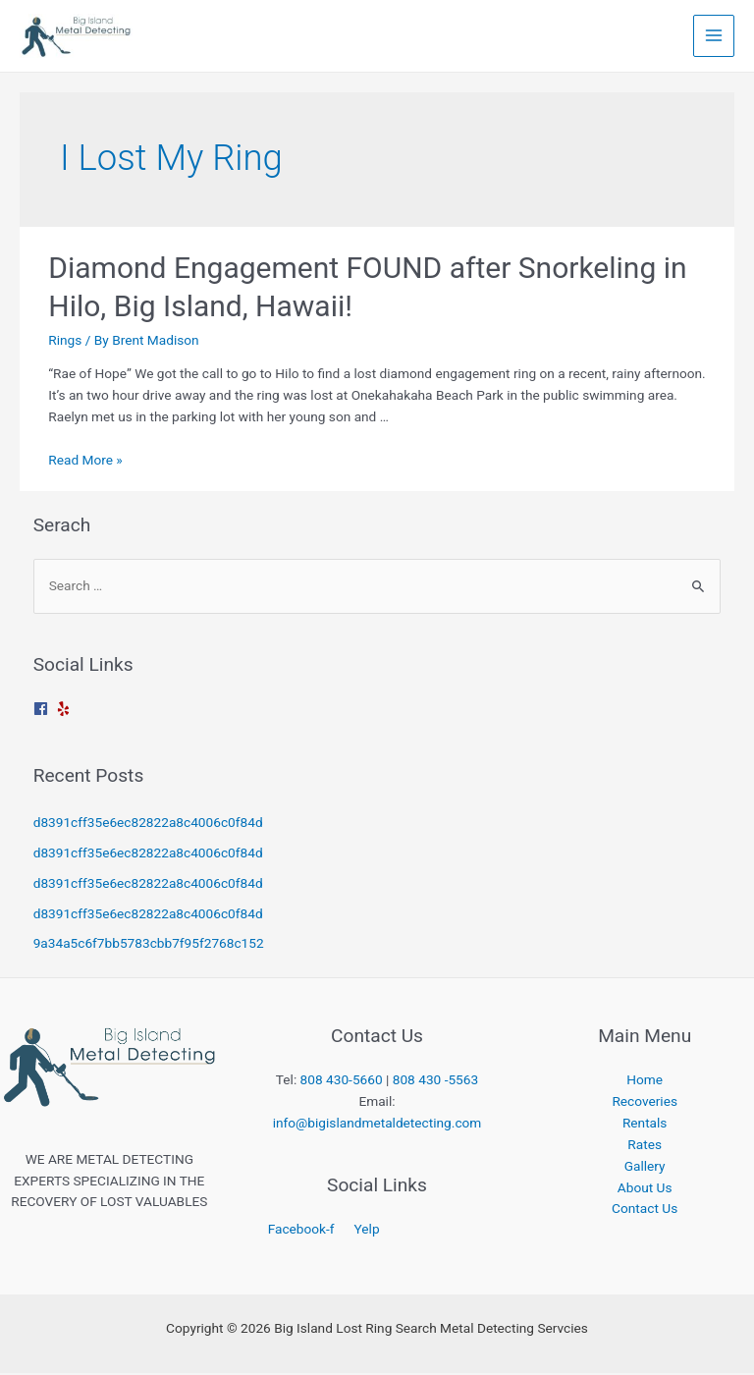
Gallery (645, 1168)
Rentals (645, 1124)
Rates (644, 1146)
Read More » (85, 461)
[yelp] (66, 710)
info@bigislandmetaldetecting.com (377, 1124)
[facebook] (43, 710)
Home (644, 1081)
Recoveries (644, 1103)
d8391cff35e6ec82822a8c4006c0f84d (148, 824)
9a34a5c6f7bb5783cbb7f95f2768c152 (148, 945)
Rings (64, 342)
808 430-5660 (341, 1081)
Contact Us (644, 1210)
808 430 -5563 (435, 1081)
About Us (645, 1189)
